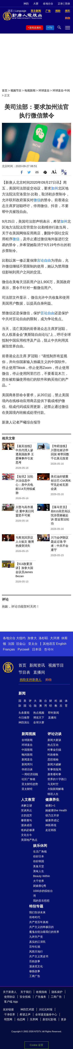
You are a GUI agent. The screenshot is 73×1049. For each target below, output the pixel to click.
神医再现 (50, 825)
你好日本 (38, 856)
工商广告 (34, 976)
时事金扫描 (54, 749)
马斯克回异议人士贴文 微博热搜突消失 (25, 541)
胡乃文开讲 (52, 815)
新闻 (22, 693)
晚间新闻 (27, 754)
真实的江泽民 (37, 941)
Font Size (54, 171)
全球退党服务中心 (46, 1014)
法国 (11, 643)
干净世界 (9, 1014)
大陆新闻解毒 (55, 788)
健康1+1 (50, 805)
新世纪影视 (49, 1019)
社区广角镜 (28, 779)
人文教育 (28, 800)
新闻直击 (27, 759)
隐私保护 (57, 991)
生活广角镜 (40, 851)
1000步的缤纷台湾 (43, 893)
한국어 (49, 649)
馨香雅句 (26, 820)
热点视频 (38, 712)
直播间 (39, 672)
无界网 (34, 1019)
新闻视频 (29, 734)
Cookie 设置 (36, 1045)
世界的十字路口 (57, 779)
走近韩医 (50, 830)
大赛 (35, 3)
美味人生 (38, 871)
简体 (67, 3)
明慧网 (8, 1019)
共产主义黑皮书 (38, 956)
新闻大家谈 (54, 740)
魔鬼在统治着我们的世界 (44, 931)
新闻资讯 (37, 665)
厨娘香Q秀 (39, 885)
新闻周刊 (27, 764)
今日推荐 (23, 717)
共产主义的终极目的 (41, 927)
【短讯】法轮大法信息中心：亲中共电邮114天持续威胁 (25, 484)
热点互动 (52, 744)
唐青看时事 (54, 774)
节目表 (24, 672)
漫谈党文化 (36, 966)
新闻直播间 (35, 27)
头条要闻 (23, 712)
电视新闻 (30, 90)
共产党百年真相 (38, 922)
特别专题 (36, 906)
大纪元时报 (45, 1009)
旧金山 (21, 643)
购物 (48, 679)
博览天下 (38, 717)
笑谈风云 (26, 810)
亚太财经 (27, 788)
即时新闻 (53, 712)
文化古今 (26, 834)
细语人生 (52, 794)
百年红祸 (34, 946)
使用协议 (9, 996)
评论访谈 (54, 734)
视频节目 (16, 90)
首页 (4, 90)
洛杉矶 (43, 638)
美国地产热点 (29, 839)
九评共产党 (36, 936)
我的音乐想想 (41, 900)
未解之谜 (26, 805)
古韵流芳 (26, 815)
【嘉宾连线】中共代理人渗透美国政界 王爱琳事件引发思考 (25, 454)
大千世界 (38, 880)
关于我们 (25, 991)
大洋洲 (54, 638)
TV (50, 27)
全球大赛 (38, 722)
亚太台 (33, 643)
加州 (54, 188)
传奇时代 (34, 917)
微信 (36, 200)
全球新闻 (27, 740)
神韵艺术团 (27, 1009)
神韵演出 (23, 722)
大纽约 (21, 638)
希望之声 (25, 1014)
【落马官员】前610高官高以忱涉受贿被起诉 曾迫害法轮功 (60, 515)
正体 (60, 3)
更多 (63, 1019)
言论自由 (44, 260)
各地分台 (48, 3)
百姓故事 (34, 961)
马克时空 (52, 784)
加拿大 (32, 638)
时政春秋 (52, 754)
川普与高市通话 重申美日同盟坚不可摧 (25, 511)
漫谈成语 (26, 825)
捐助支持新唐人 (30, 679)
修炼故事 (34, 971)
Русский (23, 649)
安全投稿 (25, 996)
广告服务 (40, 996)
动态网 (21, 1019)
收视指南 (41, 991)
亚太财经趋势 (30, 784)
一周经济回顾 (30, 774)
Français (9, 649)
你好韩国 (38, 861)
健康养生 (52, 800)
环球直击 (44, 90)
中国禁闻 (27, 749)
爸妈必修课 (28, 830)
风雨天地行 (36, 951)
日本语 (36, 649)
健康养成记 (52, 820)
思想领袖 (52, 759)
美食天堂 (38, 866)
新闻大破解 (54, 764)
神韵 (26, 3)
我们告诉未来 (37, 912)
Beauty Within (41, 876)
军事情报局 (54, 769)
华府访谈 (27, 769)
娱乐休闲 (40, 846)
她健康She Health (56, 810)
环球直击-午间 (61, 90)
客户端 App (11, 1001)
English (61, 643)
